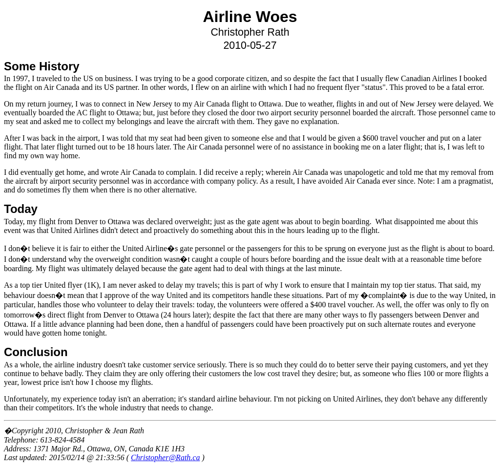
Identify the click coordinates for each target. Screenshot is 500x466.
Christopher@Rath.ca (165, 457)
